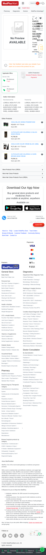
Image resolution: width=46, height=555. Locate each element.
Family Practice (38, 355)
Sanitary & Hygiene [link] (13, 283)
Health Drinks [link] (5, 306)
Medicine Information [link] (8, 374)
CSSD (3, 446)
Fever (30, 321)
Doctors (25, 11)
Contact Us (13, 235)
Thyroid (30, 319)
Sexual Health (27, 405)
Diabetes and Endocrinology (30, 365)
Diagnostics (16, 11)
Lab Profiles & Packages (29, 314)
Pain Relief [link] (10, 317)
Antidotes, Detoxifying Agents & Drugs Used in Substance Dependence (10, 431)
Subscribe (38, 225)
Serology (36, 279)
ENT (32, 369)
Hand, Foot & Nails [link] (7, 300)
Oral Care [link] (4, 286)
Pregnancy (31, 326)
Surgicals (11, 451)
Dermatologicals (6, 421)
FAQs (10, 231)
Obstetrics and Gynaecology (30, 360)
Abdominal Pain (37, 403)
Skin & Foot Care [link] (6, 322)
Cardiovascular (13, 443)
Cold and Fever (34, 388)
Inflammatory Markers (29, 345)
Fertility (33, 316)
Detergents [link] (14, 356)
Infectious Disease (37, 338)
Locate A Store (21, 231)
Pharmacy (7, 11)
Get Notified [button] (41, 48)
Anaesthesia (5, 443)
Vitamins (35, 319)
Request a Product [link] (16, 376)
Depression (26, 390)
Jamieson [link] (16, 341)
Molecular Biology (35, 284)
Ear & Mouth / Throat (7, 418)
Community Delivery (34, 233)
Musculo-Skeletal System (8, 403)
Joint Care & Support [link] (7, 320)
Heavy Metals (26, 338)
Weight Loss (33, 390)
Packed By (28, 100)
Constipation (26, 393)
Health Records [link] (6, 376)
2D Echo (36, 295)
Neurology (33, 367)
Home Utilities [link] (5, 358)
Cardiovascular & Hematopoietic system (10, 395)
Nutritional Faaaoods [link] (7, 309)
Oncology (18, 408)
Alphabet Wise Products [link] (8, 380)
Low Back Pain (27, 395)
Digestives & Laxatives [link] (8, 325)
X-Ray (34, 290)
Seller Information (35, 51)
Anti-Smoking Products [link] (8, 330)
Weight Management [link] (7, 311)
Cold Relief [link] (17, 317)
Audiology (39, 382)
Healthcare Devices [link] (7, 327)
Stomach (38, 343)
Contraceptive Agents (14, 406)
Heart (38, 314)
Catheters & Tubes (11, 446)
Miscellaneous (5, 435)
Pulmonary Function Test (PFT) (31, 307)
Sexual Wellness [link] (6, 290)
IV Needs (4, 448)
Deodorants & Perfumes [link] (8, 293)
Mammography (38, 293)
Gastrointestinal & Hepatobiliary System (10, 390)
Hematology (26, 284)
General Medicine (28, 355)
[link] (10, 3)
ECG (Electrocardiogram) (30, 303)
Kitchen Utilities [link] (14, 358)
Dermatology (26, 369)
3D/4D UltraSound (28, 293)
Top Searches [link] (14, 378)
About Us (5, 231)
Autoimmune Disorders (29, 343)
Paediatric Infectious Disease (31, 379)
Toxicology (26, 333)
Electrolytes (39, 345)
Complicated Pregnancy (29, 382)
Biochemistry (34, 282)
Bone (40, 321)
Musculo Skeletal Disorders (30, 331)
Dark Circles (34, 393)
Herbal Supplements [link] (7, 341)
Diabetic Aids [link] (15, 350)
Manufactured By (8, 100)
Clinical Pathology (28, 277)
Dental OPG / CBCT (28, 300)
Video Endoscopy (27, 305)
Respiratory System (7, 398)
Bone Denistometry (28, 298)
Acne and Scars (27, 403)
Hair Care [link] (10, 286)
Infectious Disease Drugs (8, 408)
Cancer (31, 324)
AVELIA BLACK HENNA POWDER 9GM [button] (23, 122)
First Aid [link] (4, 317)
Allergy (25, 319)
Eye (20, 416)
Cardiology (26, 367)
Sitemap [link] (18, 552)
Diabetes (35, 321)
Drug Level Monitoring (29, 336)
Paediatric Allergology (29, 377)
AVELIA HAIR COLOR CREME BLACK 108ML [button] (25, 144)
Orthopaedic (5, 451)
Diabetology (26, 362)
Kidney (38, 316)
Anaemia (25, 321)
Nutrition (15, 416)
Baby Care (11, 277)
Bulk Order (5, 235)
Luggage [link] (4, 361)
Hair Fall (32, 398)
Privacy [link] (23, 552)
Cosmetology (37, 372)
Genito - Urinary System (8, 411)
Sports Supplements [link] (7, 336)
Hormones (4, 406)
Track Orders (33, 231)
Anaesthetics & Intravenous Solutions (12, 423)
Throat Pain (26, 398)
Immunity (25, 324)
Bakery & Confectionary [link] (13, 361)
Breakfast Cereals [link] (15, 306)
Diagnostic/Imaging (7, 456)
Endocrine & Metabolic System (10, 413)
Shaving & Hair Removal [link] (8, 298)
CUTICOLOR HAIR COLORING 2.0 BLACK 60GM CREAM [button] (24, 133)
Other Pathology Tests (37, 328)
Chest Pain (26, 388)
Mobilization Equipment (14, 448)
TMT (24, 295)
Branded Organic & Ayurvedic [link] (10, 366)
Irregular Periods (36, 395)
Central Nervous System (8, 401)
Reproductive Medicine (29, 374)
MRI (24, 290)
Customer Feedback (20, 233)
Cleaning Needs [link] (6, 356)
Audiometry (38, 300)
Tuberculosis (26, 328)
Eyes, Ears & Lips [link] (6, 295)
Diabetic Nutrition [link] (6, 350)
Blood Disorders (27, 341)
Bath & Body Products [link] (7, 288)
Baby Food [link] (5, 277)
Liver (24, 316)
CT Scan (28, 290)
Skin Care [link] (4, 283)
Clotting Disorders (34, 333)
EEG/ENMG (30, 295)
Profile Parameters (28, 279)
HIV (37, 326)
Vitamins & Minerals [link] (7, 338)
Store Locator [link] (5, 378)
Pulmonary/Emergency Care (9, 453)
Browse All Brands (7, 233)
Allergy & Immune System (9, 425)
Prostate (25, 326)
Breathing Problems (28, 400)
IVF (41, 379)
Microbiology (26, 282)
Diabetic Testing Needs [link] (8, 347)
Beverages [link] (4, 363)
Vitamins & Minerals (7, 416)
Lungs (28, 316)
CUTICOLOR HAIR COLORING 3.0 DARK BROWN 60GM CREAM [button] (23, 155)
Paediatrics (26, 357)
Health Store (24, 8)
